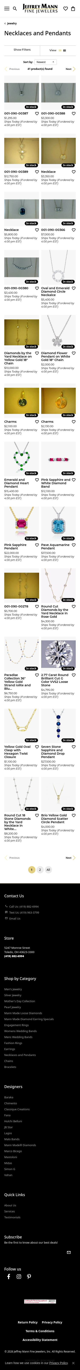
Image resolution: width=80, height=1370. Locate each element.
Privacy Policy (52, 1322)
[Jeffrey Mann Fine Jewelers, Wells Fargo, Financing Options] (40, 1302)
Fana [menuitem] (7, 1115)
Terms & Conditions (40, 1331)
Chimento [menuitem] (10, 1103)
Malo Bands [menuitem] (11, 1139)
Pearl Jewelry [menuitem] (12, 1007)
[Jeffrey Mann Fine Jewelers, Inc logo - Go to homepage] (40, 8)
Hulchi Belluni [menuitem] (13, 1121)
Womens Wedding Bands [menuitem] (20, 1031)
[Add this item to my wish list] (35, 113)
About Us (10, 1205)
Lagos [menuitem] (8, 1133)
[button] (15, 8)
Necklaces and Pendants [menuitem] (20, 1055)
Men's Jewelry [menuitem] (13, 989)
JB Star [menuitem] (8, 1127)
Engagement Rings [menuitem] (16, 1025)
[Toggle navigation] (7, 9)
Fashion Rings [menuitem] (13, 1043)
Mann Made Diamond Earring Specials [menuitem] (29, 1019)
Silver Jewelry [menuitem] (12, 995)
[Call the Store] (14, 956)
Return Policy (28, 1322)
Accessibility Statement (40, 1340)
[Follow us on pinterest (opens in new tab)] (29, 1276)
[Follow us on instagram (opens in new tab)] (19, 1276)
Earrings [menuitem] (9, 1049)
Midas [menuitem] (8, 1163)
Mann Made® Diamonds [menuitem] (20, 1145)
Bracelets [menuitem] (10, 1067)
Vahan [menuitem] (8, 1175)
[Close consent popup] (73, 1363)
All (48, 870)
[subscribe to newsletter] (68, 1252)
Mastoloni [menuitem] (10, 1157)
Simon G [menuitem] (9, 1169)
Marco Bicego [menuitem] (13, 1151)
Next (68, 68)
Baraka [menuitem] (8, 1097)
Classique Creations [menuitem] (17, 1109)
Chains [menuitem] (8, 1061)
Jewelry (12, 23)
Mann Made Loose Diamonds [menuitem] (23, 1013)
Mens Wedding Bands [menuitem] (18, 1037)
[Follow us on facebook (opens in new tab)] (8, 1276)
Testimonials (12, 1217)
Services (9, 1211)
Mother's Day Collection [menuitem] (19, 1001)
